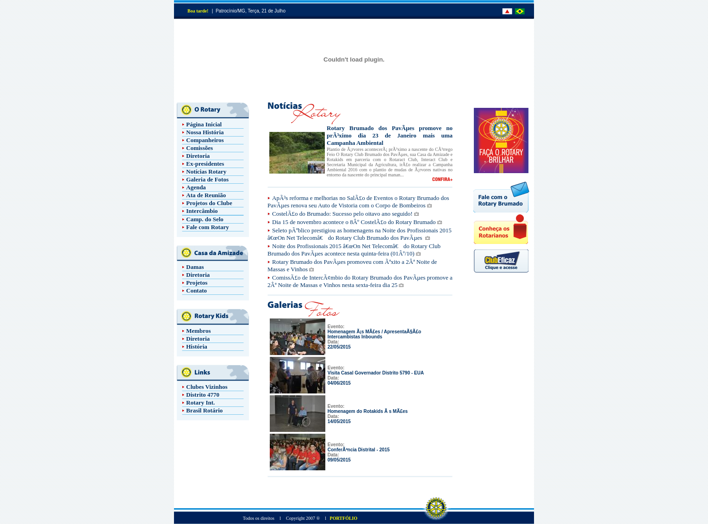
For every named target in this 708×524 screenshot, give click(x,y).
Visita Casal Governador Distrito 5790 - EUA (376, 372)
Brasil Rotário (204, 410)
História (196, 346)
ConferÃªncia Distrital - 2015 (359, 449)
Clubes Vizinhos (206, 386)
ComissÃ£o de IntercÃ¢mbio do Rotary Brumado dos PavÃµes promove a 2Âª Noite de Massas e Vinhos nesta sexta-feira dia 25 (360, 281)
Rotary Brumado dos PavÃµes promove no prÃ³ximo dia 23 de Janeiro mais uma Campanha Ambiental (390, 135)
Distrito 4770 (202, 394)
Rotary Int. (200, 402)
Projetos (196, 282)
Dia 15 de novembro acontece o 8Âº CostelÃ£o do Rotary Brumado (354, 221)
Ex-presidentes (205, 163)
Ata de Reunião (206, 195)
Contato (196, 290)
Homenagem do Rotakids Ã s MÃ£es (368, 411)
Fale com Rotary (207, 227)
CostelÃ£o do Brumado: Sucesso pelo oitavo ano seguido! (342, 213)
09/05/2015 (339, 459)
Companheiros (205, 140)
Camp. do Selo (205, 219)
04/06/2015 (339, 383)
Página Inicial (204, 124)
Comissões (199, 147)
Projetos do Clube (209, 203)
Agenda (196, 187)
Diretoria (198, 155)
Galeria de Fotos (207, 179)
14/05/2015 (339, 421)
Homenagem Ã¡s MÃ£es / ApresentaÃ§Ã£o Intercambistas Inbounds (374, 334)
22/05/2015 (339, 346)
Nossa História (205, 132)
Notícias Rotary (206, 171)
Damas (195, 266)
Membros (198, 330)
